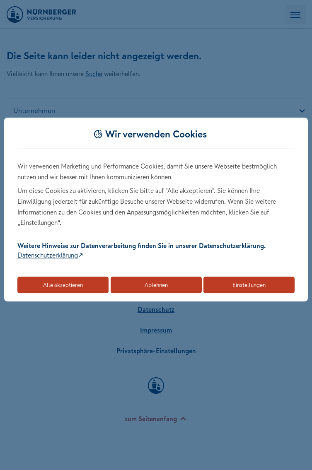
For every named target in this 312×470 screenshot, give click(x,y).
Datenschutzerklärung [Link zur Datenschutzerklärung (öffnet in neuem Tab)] (47, 255)
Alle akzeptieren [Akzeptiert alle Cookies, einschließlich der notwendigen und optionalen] (63, 285)
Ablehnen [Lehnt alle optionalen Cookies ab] (156, 285)
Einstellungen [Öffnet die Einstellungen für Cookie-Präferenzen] (249, 285)
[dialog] (156, 210)
